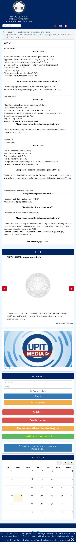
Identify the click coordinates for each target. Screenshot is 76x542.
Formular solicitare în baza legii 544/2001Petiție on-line (38, 447)
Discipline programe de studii (58, 34)
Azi (59, 463)
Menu (72, 26)
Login (38, 396)
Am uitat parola (38, 402)
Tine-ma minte (38, 391)
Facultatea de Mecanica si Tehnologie (33, 32)
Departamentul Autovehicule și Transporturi (24, 34)
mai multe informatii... (64, 323)
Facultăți (11, 32)
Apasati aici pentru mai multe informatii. (53, 540)
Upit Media (9, 368)
